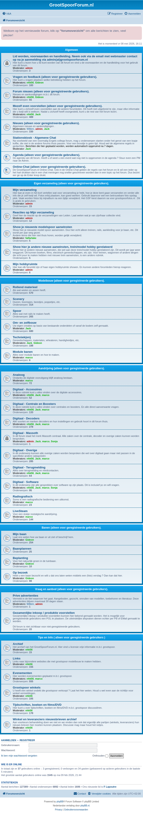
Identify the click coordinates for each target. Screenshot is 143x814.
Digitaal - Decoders (26, 418)
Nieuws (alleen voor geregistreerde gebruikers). (46, 123)
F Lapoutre (110, 786)
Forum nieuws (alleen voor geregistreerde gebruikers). (51, 91)
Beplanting (20, 558)
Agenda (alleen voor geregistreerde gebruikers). (46, 155)
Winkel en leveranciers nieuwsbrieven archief (44, 719)
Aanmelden (8, 740)
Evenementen (22, 673)
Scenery (18, 299)
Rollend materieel (25, 287)
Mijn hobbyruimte (25, 264)
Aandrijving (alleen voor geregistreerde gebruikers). (71, 368)
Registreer (27, 740)
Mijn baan (19, 534)
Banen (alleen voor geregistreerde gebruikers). (71, 527)
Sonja (54, 441)
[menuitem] (6, 13)
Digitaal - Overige (25, 450)
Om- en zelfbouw (25, 322)
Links (16, 658)
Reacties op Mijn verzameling (33, 212)
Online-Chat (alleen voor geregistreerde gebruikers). (49, 166)
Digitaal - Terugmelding (29, 467)
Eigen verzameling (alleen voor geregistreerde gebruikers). (71, 183)
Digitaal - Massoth (25, 433)
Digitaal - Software (26, 482)
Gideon (39, 82)
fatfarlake (30, 238)
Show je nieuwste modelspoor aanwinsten (42, 227)
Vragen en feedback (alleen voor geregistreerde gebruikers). (55, 77)
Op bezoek (20, 572)
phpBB (59, 801)
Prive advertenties (25, 595)
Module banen (23, 351)
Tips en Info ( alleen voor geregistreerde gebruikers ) (71, 637)
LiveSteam (20, 511)
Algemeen (71, 49)
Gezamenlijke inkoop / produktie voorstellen (44, 612)
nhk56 (30, 82)
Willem (30, 129)
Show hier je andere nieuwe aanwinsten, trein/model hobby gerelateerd (63, 247)
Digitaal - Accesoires (27, 389)
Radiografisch (22, 496)
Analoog (19, 374)
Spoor (17, 310)
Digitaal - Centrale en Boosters (34, 404)
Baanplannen (22, 548)
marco (29, 357)
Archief (18, 644)
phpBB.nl (85, 805)
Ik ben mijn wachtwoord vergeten (19, 755)
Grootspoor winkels (27, 687)
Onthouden (100, 755)
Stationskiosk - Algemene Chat (34, 137)
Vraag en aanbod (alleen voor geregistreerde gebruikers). (71, 589)
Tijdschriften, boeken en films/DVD (37, 704)
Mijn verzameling (25, 189)
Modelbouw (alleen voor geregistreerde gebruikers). (71, 280)
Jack (38, 114)
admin (28, 68)
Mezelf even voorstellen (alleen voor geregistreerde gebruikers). (57, 106)
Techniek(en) (22, 337)
